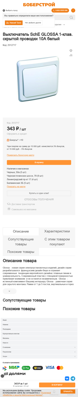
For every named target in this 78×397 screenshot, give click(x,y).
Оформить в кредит (17, 134)
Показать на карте (16, 186)
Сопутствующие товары (21, 241)
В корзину (39, 162)
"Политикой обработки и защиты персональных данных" (27, 394)
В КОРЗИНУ (57, 385)
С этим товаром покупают (57, 241)
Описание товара (19, 260)
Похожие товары (20, 252)
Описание (21, 231)
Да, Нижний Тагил (13, 23)
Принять (67, 391)
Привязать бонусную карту (20, 155)
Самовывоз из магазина (24, 209)
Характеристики (57, 231)
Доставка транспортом (23, 204)
